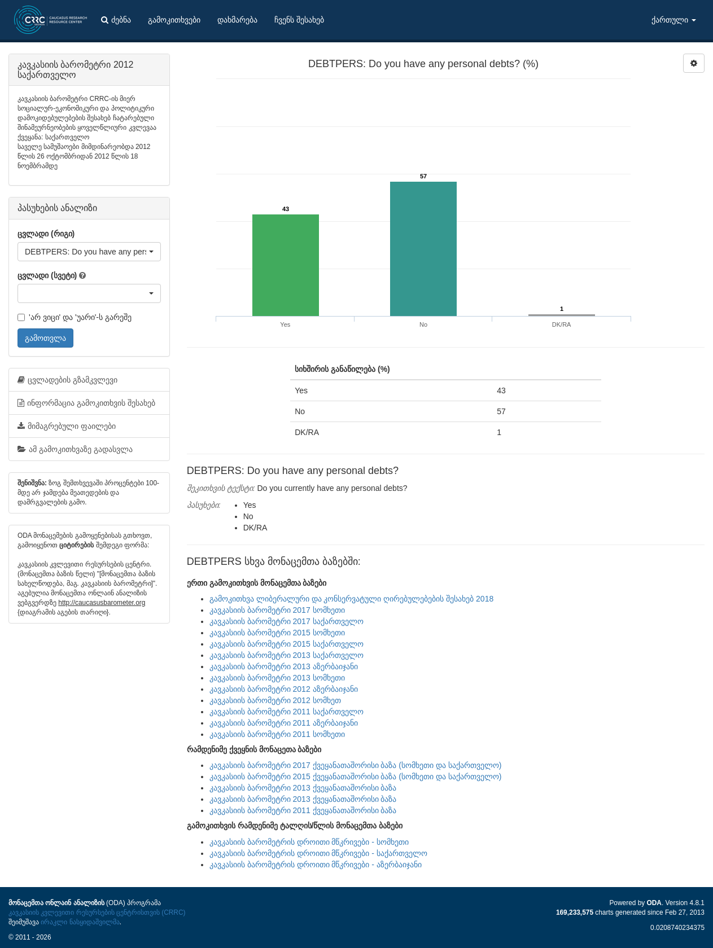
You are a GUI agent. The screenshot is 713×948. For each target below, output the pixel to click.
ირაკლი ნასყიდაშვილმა (80, 922)
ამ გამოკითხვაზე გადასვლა (75, 449)
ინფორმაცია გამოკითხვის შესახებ (86, 402)
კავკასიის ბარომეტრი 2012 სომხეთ (275, 700)
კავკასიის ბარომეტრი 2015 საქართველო (286, 643)
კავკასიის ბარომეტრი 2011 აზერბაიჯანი (283, 722)
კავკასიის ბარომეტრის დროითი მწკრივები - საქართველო (318, 853)
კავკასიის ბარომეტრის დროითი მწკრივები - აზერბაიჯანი (315, 864)
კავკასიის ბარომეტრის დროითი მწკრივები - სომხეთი (309, 841)
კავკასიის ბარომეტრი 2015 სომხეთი (277, 632)
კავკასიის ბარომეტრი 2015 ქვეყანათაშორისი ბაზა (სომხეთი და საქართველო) (355, 776)
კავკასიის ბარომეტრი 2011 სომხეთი (277, 734)
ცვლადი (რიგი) (46, 233)
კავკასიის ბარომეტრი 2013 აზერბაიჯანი (283, 666)
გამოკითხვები (174, 19)
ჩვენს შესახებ (299, 19)
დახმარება (237, 19)
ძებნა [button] (116, 19)
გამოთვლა (45, 338)
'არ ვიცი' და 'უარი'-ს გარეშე (75, 317)
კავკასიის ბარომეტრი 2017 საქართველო (286, 621)
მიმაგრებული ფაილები (67, 426)
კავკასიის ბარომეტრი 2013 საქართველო (286, 655)
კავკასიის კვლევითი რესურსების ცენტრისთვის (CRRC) (96, 912)
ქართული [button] (673, 19)
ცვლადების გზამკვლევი (67, 379)
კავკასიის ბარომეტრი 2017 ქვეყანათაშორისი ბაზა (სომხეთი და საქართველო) (355, 765)
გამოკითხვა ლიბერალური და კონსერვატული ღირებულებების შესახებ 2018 (351, 598)
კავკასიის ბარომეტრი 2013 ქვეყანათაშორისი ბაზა (303, 787)
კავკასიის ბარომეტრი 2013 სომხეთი (277, 677)
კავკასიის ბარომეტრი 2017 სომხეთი (277, 610)
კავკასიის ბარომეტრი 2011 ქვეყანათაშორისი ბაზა (303, 810)
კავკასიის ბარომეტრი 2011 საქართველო (286, 711)
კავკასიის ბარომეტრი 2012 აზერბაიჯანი (283, 689)
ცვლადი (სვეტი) (47, 275)
